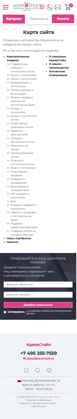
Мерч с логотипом (23, 168)
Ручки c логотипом (23, 75)
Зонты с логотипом (24, 78)
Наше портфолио (19, 238)
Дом (13, 201)
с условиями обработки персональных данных (48, 311)
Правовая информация (38, 400)
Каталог (14, 19)
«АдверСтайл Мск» (49, 396)
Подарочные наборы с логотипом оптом (22, 67)
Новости (12, 242)
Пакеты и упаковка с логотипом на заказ (23, 216)
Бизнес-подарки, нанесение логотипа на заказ (23, 101)
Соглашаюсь (38, 312)
